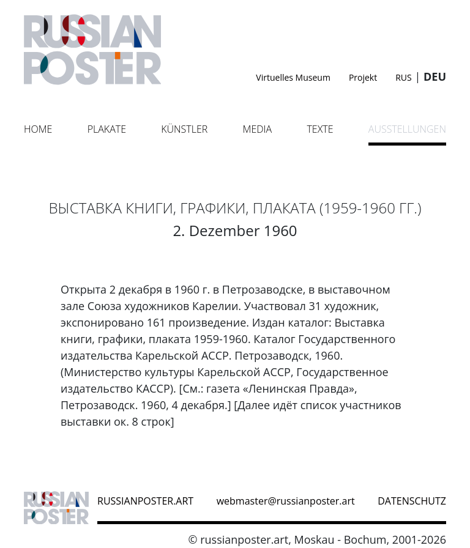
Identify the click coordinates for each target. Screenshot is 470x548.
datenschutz (412, 501)
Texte (320, 129)
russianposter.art (145, 501)
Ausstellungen (407, 129)
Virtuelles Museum (293, 77)
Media (257, 129)
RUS (403, 77)
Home (38, 129)
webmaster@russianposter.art (286, 501)
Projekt (363, 77)
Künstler (184, 129)
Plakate (107, 129)
